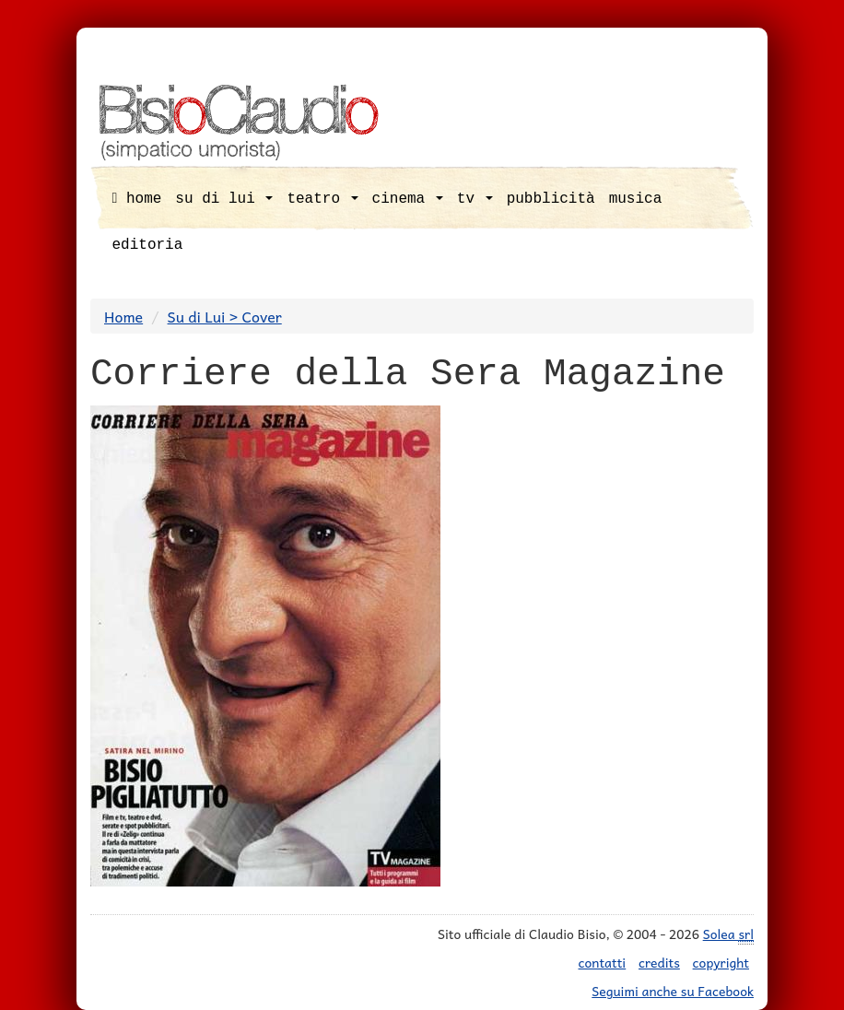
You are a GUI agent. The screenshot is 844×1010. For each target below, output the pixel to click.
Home (123, 316)
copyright (721, 962)
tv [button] (475, 199)
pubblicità (551, 199)
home (137, 199)
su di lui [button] (224, 199)
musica (635, 199)
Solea (728, 934)
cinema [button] (407, 199)
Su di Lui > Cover (225, 316)
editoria (147, 245)
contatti (603, 962)
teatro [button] (322, 199)
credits (659, 962)
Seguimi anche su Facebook (673, 991)
